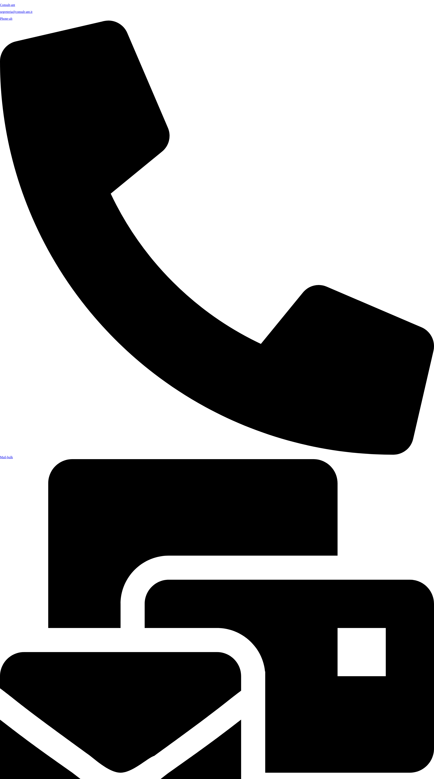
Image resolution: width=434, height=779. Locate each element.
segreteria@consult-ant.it (16, 12)
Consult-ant (7, 5)
